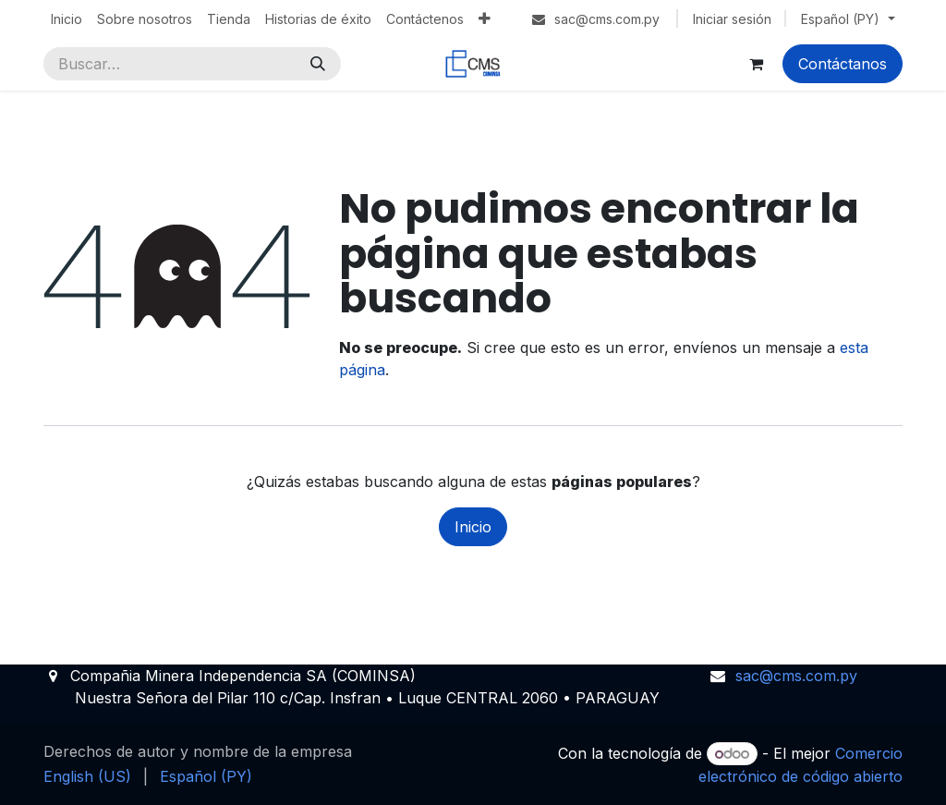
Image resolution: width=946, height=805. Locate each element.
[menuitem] (66, 19)
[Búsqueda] (318, 63)
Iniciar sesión (732, 19)
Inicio (473, 527)
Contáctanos (842, 64)
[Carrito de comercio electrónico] (755, 63)
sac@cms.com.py (796, 675)
